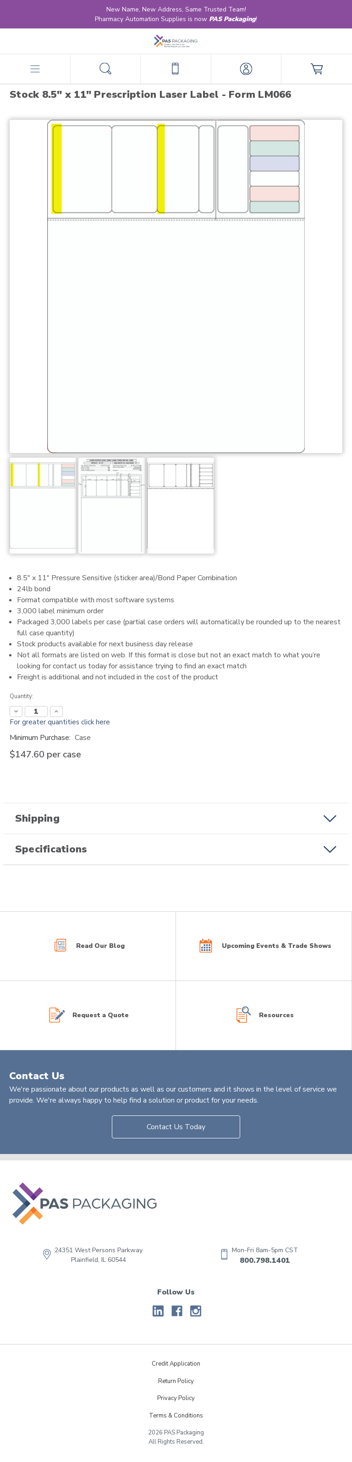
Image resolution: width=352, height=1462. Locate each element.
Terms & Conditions (176, 1416)
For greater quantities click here (60, 722)
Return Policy (176, 1381)
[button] (176, 818)
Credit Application (176, 1364)
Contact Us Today (176, 1127)
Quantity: (21, 696)
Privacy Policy (176, 1398)
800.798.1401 (265, 1260)
